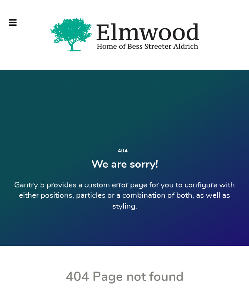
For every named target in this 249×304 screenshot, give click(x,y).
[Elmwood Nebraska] (124, 35)
